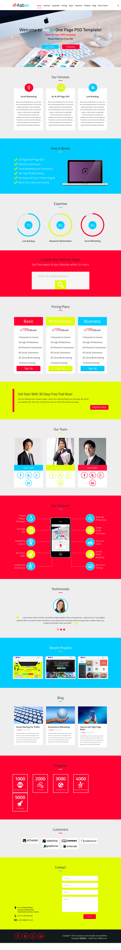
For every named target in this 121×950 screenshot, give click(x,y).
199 (28, 335)
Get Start (48, 47)
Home (39, 5)
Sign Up (28, 374)
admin (19, 737)
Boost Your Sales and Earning (36, 188)
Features (78, 5)
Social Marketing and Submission (38, 170)
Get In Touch (103, 5)
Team (71, 5)
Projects (87, 5)
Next (109, 36)
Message (80, 911)
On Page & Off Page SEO (33, 160)
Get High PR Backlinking (33, 175)
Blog (94, 5)
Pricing (64, 5)
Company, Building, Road (26, 917)
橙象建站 (82, 945)
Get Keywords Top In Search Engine (36, 183)
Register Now (98, 414)
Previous (12, 36)
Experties (56, 5)
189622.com (102, 945)
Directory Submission (31, 165)
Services (47, 5)
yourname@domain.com (26, 927)
